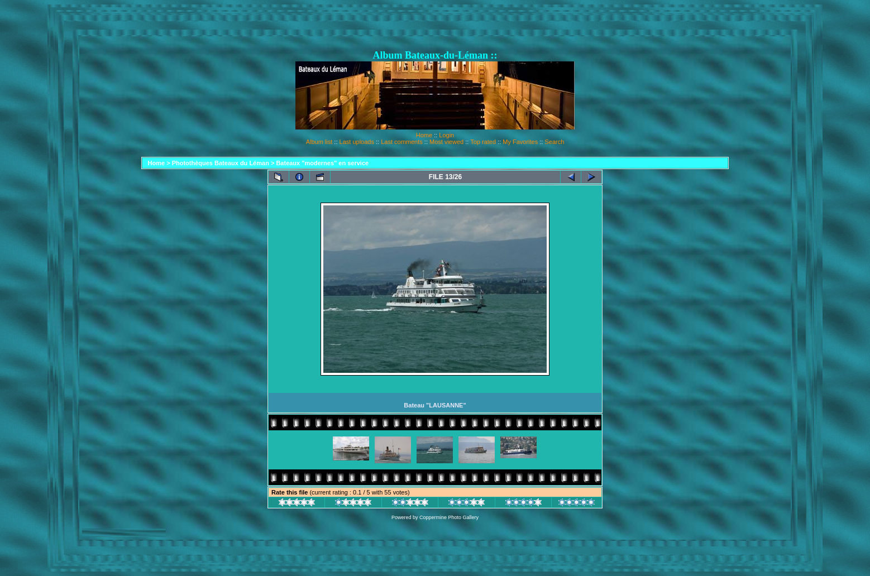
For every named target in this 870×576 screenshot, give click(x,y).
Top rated (483, 141)
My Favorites (520, 141)
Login (446, 135)
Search (554, 141)
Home (424, 135)
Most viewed (446, 141)
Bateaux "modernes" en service (322, 163)
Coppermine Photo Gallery (449, 517)
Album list (319, 141)
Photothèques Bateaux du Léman (220, 163)
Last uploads (357, 141)
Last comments (402, 141)
